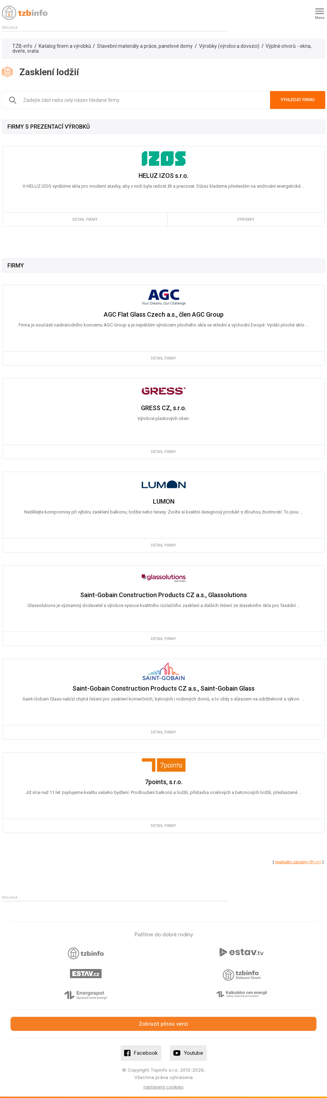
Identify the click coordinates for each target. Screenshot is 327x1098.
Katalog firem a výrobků (65, 46)
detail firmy (85, 219)
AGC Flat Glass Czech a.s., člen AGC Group (164, 314)
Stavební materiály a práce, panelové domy (145, 46)
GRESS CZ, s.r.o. (163, 408)
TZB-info (22, 46)
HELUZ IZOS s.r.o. (163, 175)
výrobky (246, 219)
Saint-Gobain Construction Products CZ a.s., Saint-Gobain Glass (163, 688)
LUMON (163, 501)
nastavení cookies (163, 1087)
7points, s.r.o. (163, 782)
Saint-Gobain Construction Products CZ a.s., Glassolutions (163, 595)
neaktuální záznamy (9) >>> (298, 862)
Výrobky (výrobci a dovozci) (229, 46)
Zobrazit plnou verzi (163, 1024)
